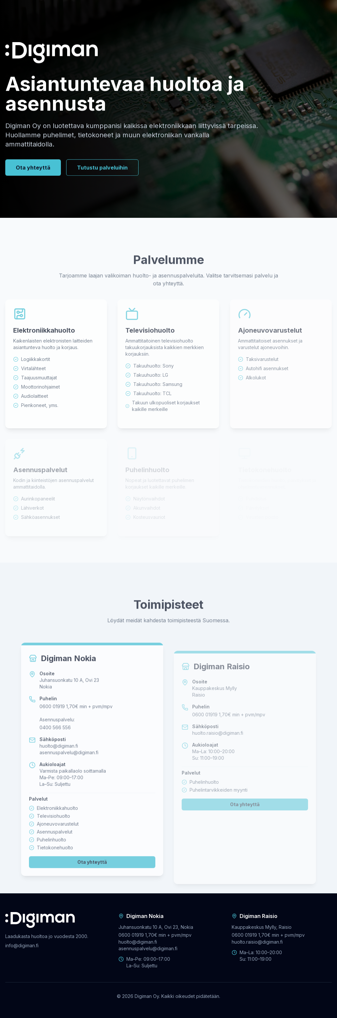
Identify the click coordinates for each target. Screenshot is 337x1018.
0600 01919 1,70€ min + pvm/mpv (76, 719)
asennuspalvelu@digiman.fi (68, 765)
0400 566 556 (55, 740)
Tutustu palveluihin (102, 169)
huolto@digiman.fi (58, 759)
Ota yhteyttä (33, 169)
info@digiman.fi (22, 945)
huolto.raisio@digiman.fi (217, 747)
